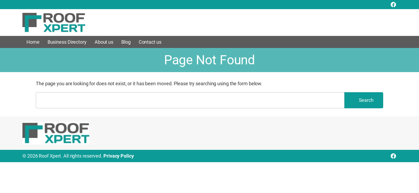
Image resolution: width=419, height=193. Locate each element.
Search (366, 100)
